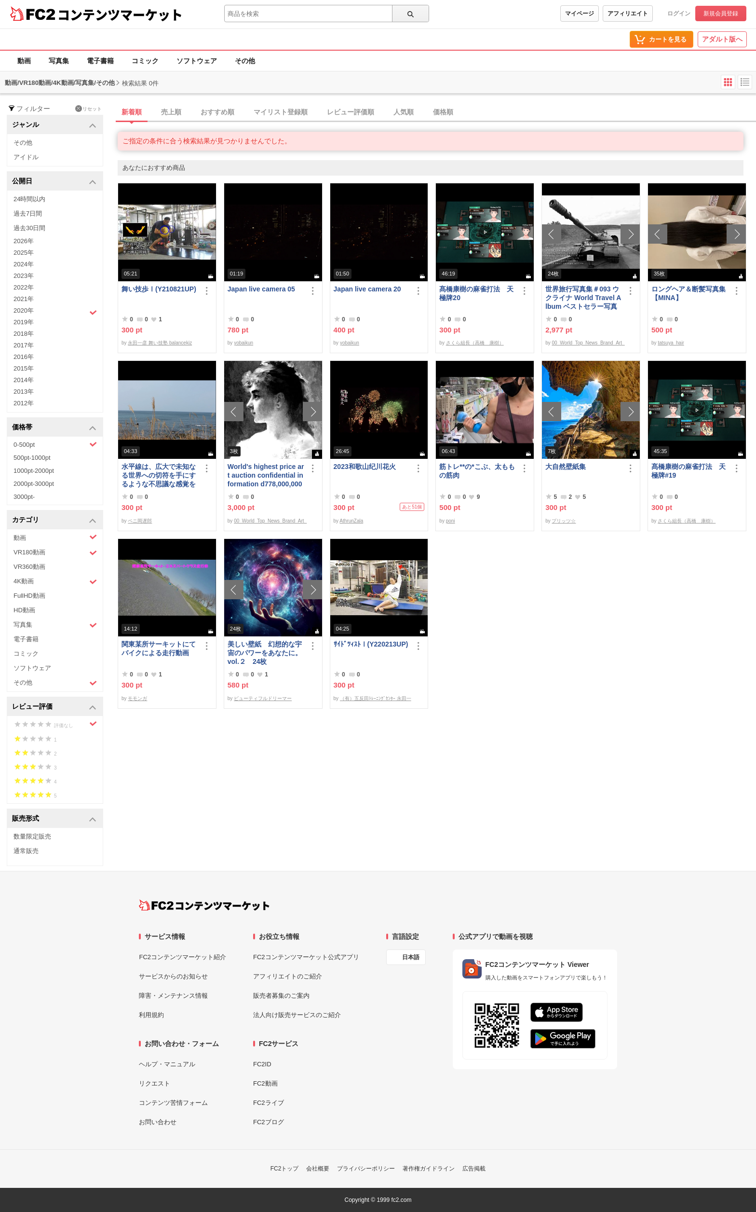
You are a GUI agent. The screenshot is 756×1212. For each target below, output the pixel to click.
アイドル (26, 157)
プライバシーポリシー (366, 1168)
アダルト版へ (722, 39)
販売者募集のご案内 (281, 995)
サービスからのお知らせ (173, 976)
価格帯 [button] (54, 427)
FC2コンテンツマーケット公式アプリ (306, 957)
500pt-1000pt (32, 457)
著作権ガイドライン (429, 1168)
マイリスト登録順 (281, 112)
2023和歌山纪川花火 (365, 466)
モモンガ (137, 698)
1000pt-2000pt (34, 470)
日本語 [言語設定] (410, 957)
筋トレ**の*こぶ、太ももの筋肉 (476, 471)
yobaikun (243, 342)
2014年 (24, 380)
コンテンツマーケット (120, 14)
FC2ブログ (268, 1122)
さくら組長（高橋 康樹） (475, 342)
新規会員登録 (720, 13)
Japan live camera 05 (261, 289)
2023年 (24, 275)
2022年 (24, 287)
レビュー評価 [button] (54, 707)
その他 (245, 61)
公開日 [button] (54, 181)
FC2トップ (284, 1168)
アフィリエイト (628, 13)
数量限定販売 (32, 836)
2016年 (24, 356)
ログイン (678, 13)
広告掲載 (474, 1168)
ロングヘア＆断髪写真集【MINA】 (688, 293)
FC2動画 (265, 1083)
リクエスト (154, 1083)
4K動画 (55, 582)
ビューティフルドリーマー (263, 698)
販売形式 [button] (54, 819)
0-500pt (55, 444)
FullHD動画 (29, 595)
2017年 (24, 345)
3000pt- (24, 496)
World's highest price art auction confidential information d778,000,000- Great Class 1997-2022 (266, 475)
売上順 (171, 112)
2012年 (24, 403)
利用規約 (151, 1015)
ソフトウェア (196, 61)
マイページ (579, 13)
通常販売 (26, 850)
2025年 (24, 252)
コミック (145, 61)
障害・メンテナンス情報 (173, 995)
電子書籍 (100, 61)
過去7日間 (28, 213)
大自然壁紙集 (565, 466)
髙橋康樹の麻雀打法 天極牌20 (476, 293)
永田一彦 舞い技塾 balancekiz (160, 342)
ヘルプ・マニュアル (167, 1064)
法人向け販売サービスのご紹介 (297, 1015)
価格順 (443, 112)
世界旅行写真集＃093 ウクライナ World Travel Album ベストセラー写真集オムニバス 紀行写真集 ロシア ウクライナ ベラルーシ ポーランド (583, 298)
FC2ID (262, 1064)
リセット (88, 108)
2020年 (55, 312)
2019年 (24, 322)
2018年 (24, 333)
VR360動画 (29, 566)
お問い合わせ (157, 1122)
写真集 (59, 61)
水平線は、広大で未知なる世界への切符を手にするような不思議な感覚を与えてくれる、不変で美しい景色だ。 (159, 475)
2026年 (24, 241)
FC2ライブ (268, 1102)
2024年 (24, 264)
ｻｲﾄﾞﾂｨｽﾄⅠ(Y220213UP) (371, 644)
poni (450, 520)
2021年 (24, 299)
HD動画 (24, 610)
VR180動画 (55, 553)
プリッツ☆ (564, 520)
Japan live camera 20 (367, 289)
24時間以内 (29, 199)
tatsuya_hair (671, 342)
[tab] (437, 112)
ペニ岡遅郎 (140, 520)
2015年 (24, 368)
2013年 (24, 391)
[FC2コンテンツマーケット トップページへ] (204, 905)
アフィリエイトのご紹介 (287, 976)
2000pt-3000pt (34, 483)
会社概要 (317, 1168)
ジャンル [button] (54, 125)
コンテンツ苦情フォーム (173, 1102)
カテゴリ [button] (54, 520)
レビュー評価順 (350, 112)
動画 (24, 61)
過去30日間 (29, 228)
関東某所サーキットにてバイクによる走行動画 (159, 648)
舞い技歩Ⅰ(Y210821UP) (159, 289)
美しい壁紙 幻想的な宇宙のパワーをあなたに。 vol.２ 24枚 (265, 652)
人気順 (403, 112)
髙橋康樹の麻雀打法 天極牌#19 (688, 471)
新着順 (132, 112)
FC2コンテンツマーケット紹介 (182, 957)
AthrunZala (351, 520)
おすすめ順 (217, 112)
